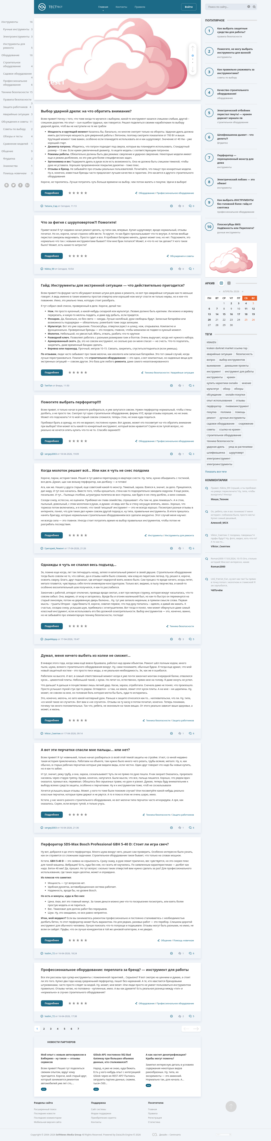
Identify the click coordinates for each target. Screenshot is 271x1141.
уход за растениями (240, 446)
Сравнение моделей (17, 148)
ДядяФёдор (51, 639)
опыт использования (219, 400)
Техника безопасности (17, 94)
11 (246, 308)
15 (224, 314)
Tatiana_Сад (51, 206)
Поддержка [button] (98, 1102)
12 (253, 308)
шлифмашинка (216, 452)
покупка (211, 412)
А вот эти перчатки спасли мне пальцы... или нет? (85, 749)
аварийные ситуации (219, 354)
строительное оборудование (224, 435)
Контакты (121, 6)
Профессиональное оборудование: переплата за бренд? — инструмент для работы (115, 969)
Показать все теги (216, 471)
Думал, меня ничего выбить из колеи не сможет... (85, 655)
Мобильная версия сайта (47, 1122)
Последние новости (44, 1113)
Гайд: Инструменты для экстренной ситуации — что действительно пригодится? (113, 285)
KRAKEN (211, 342)
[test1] (117, 59)
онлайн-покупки (235, 394)
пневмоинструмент (237, 406)
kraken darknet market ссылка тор (227, 348)
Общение (17, 155)
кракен (231, 377)
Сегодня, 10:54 (66, 268)
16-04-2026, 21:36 (69, 827)
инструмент (214, 371)
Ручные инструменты (17, 30)
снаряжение (246, 423)
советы (211, 429)
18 (246, 314)
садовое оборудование (220, 423)
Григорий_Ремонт (54, 548)
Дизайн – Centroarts (166, 1134)
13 (209, 314)
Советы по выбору (17, 133)
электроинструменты (219, 464)
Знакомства (17, 171)
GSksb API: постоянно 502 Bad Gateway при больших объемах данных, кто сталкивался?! (113, 1058)
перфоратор (214, 406)
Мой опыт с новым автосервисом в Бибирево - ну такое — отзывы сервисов (63, 1058)
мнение (246, 383)
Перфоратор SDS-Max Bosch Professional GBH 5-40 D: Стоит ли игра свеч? (105, 844)
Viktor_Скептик (53, 733)
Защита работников (17, 110)
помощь (240, 412)
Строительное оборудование (17, 66)
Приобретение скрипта (103, 1117)
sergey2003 (51, 453)
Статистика (154, 1122)
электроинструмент (218, 458)
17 (238, 314)
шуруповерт (236, 452)
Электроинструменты (17, 37)
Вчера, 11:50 (62, 385)
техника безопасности (220, 441)
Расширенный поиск (45, 1109)
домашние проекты (237, 365)
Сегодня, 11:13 (69, 206)
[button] (193, 48)
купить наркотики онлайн (222, 383)
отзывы (240, 400)
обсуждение (214, 394)
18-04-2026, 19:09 (69, 453)
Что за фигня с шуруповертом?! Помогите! (78, 222)
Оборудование (17, 56)
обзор (226, 388)
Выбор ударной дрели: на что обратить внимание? (86, 111)
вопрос (211, 359)
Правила (140, 6)
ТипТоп (48, 385)
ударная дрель (216, 446)
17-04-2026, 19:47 (70, 639)
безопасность (244, 354)
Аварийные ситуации (17, 117)
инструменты (215, 377)
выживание (214, 365)
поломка (226, 412)
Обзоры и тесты (17, 140)
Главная (103, 6)
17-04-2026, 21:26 (76, 548)
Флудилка (17, 163)
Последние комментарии (48, 1117)
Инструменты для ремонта (17, 46)
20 (209, 319)
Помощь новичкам (17, 178)
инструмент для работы (239, 371)
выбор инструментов (232, 359)
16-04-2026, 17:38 (67, 1016)
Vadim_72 (50, 953)
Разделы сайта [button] (43, 1102)
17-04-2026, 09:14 (73, 733)
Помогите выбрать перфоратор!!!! (71, 402)
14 (217, 314)
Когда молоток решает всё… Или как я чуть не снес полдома (95, 470)
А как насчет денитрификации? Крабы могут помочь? (166, 1056)
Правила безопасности (17, 103)
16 (231, 314)
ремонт (211, 417)
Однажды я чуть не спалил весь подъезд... (78, 564)
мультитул (213, 388)
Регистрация (155, 1117)
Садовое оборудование (17, 76)
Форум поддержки (101, 1113)
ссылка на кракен (229, 429)
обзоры (238, 388)
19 (253, 314)
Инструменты (17, 22)
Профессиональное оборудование (17, 85)
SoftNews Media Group (68, 1134)
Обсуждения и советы (17, 125)
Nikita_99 (49, 268)
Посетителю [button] (155, 1102)
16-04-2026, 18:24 (67, 953)
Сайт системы (98, 1109)
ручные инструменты (232, 417)
